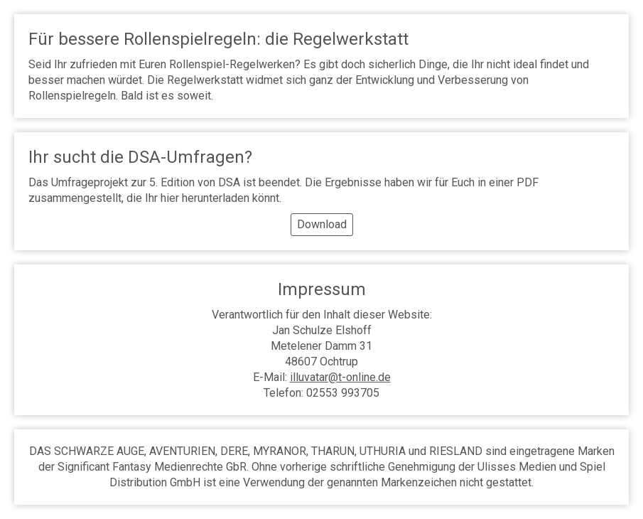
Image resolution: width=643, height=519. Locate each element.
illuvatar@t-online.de (340, 377)
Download (322, 224)
